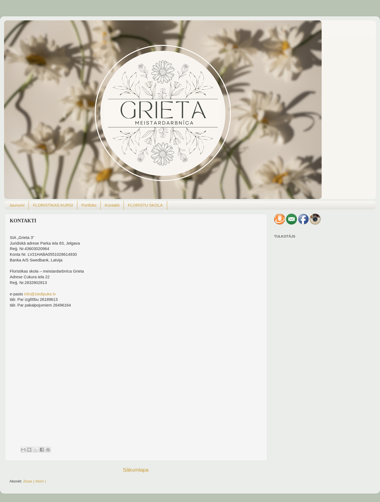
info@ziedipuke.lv (40, 294)
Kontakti (112, 205)
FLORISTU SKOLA (145, 205)
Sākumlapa (136, 470)
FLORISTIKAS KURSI (53, 205)
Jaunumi (17, 205)
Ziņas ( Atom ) (34, 481)
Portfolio (88, 205)
